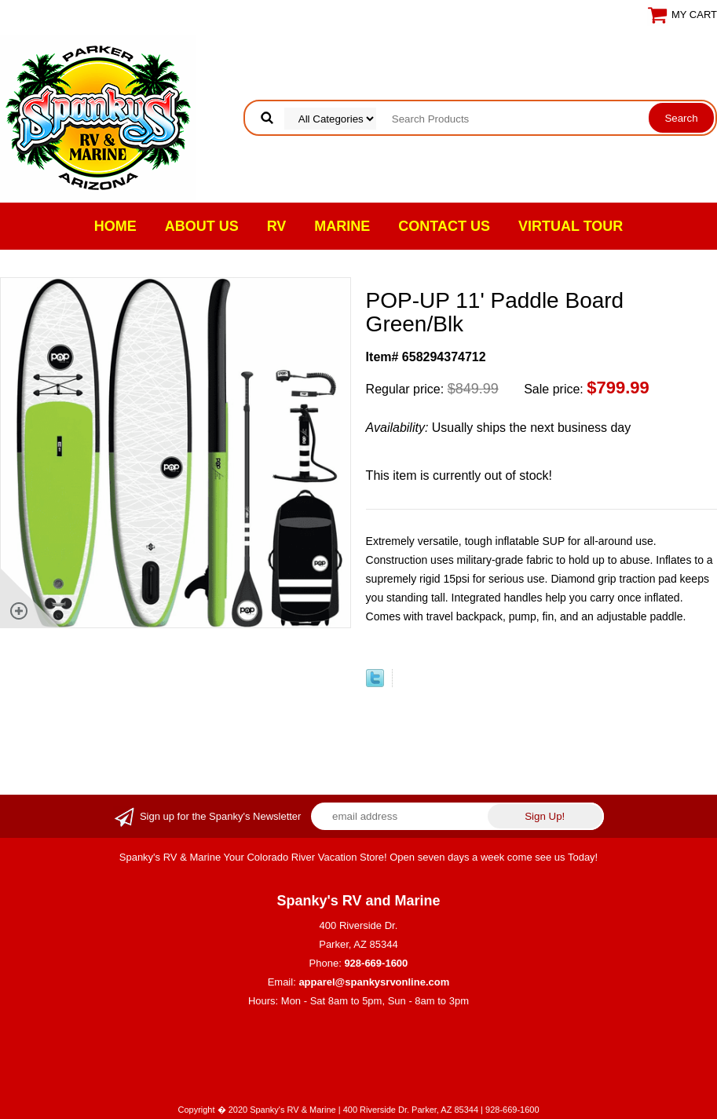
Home (115, 226)
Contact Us (444, 226)
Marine (342, 226)
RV (277, 226)
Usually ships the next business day (498, 427)
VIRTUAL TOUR (570, 226)
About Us (202, 226)
